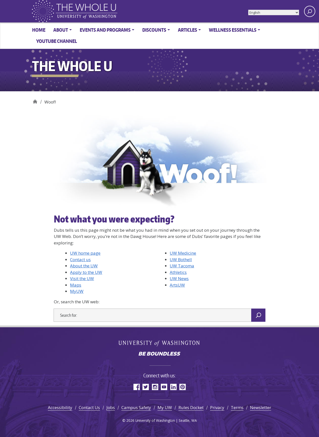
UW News (179, 278)
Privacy (217, 407)
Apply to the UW (86, 272)
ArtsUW (177, 285)
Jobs (110, 407)
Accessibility (60, 407)
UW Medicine (183, 253)
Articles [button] (187, 30)
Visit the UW (82, 278)
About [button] (60, 30)
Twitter (145, 386)
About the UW (84, 266)
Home (38, 30)
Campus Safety (136, 407)
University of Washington (159, 343)
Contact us (80, 259)
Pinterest (182, 386)
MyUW (76, 291)
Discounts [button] (154, 30)
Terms (237, 407)
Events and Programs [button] (105, 30)
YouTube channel (56, 41)
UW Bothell (181, 259)
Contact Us (89, 407)
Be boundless (159, 354)
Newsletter (260, 407)
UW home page (85, 253)
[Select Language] (273, 12)
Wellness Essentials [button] (232, 30)
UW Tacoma (182, 266)
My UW (165, 407)
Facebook (136, 386)
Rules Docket (191, 407)
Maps (75, 285)
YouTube (164, 386)
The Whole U (35, 100)
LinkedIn (173, 386)
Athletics (178, 272)
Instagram (155, 386)
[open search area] (309, 11)
